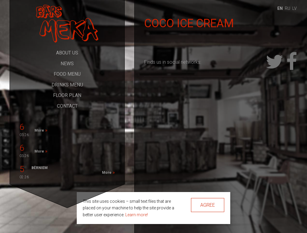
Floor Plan (67, 95)
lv (294, 8)
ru (287, 8)
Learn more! (136, 214)
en (280, 8)
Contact (67, 106)
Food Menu (67, 74)
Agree (207, 205)
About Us (67, 53)
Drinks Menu (67, 85)
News (67, 63)
